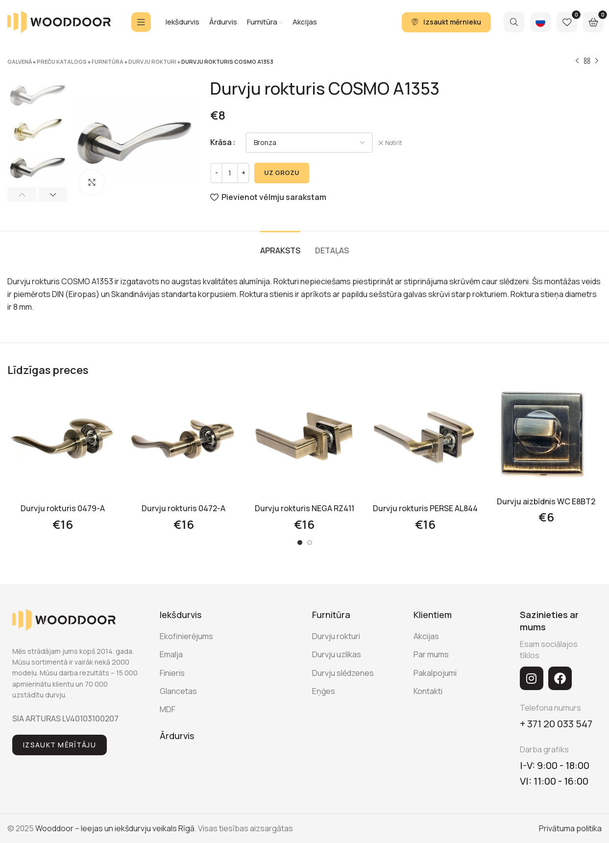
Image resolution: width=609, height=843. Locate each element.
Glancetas (178, 691)
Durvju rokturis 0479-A (63, 508)
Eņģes (323, 691)
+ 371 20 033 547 (556, 723)
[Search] (514, 22)
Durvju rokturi (152, 61)
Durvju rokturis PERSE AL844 (425, 508)
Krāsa (221, 142)
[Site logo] (59, 21)
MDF (167, 709)
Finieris (172, 673)
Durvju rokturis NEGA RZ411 (304, 508)
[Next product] (597, 61)
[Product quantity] (229, 173)
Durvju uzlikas (336, 654)
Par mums (431, 654)
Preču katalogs (62, 61)
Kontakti (428, 691)
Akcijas (426, 636)
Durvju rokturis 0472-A (183, 508)
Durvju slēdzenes (343, 673)
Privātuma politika (570, 828)
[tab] (280, 246)
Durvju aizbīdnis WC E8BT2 (546, 501)
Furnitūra (107, 61)
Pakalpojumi (435, 673)
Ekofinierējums (186, 636)
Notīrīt (393, 143)
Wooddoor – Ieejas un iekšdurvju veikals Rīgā (115, 828)
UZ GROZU (281, 172)
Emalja (171, 654)
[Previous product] (577, 61)
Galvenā (19, 61)
